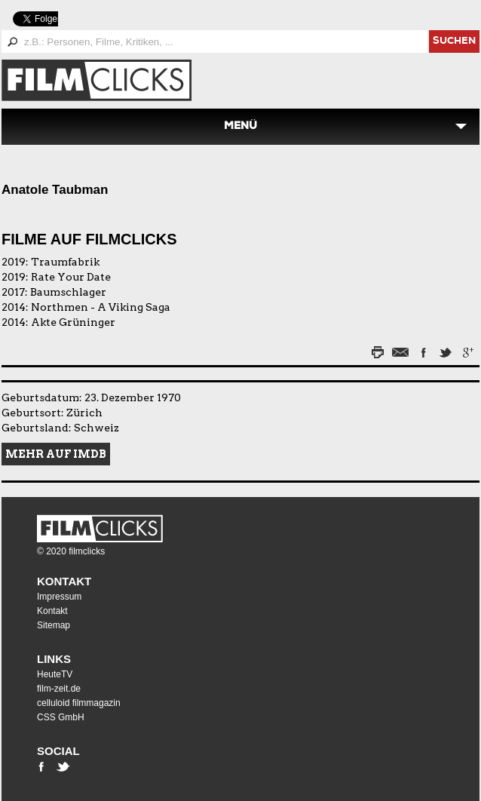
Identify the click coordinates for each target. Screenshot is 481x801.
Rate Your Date (71, 277)
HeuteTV (54, 674)
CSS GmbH (60, 717)
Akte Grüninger (73, 322)
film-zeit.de (59, 688)
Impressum (59, 596)
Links (54, 658)
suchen (454, 42)
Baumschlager (68, 292)
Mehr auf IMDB (55, 454)
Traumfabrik (65, 262)
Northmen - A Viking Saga (100, 307)
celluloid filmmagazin (79, 703)
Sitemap (53, 625)
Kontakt (64, 581)
